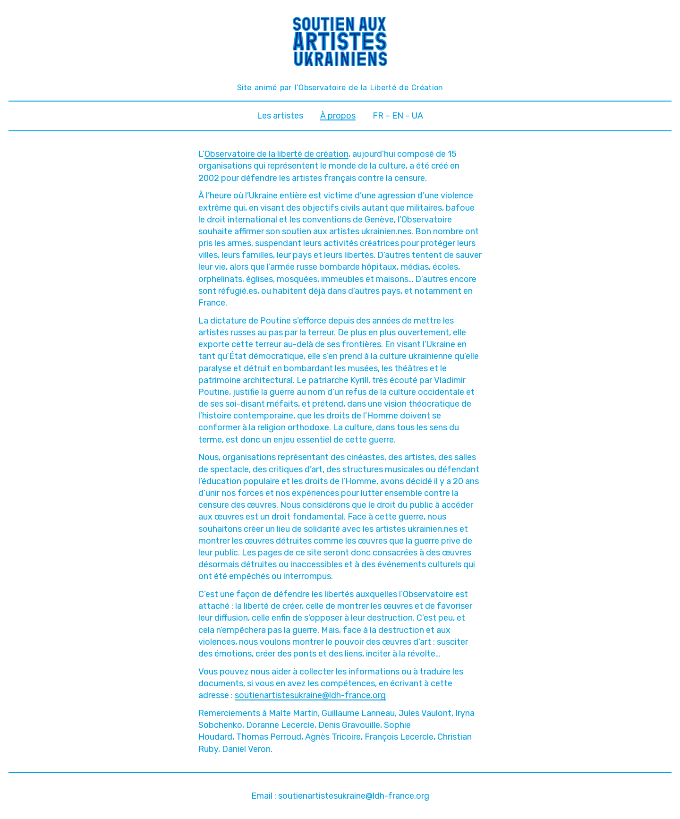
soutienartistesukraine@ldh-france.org (310, 695)
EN (397, 116)
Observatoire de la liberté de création (276, 154)
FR (378, 116)
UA (417, 116)
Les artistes (280, 116)
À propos (338, 116)
